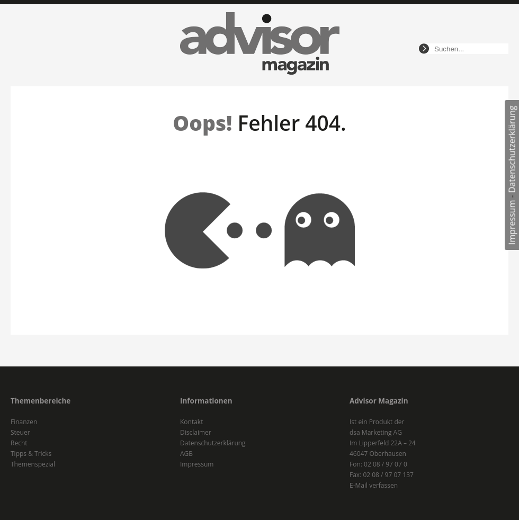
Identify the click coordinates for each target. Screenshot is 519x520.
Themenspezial (33, 464)
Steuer (20, 432)
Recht (19, 442)
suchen (424, 48)
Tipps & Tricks (31, 453)
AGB (186, 453)
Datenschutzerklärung (512, 149)
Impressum (512, 222)
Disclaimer (195, 432)
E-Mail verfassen (374, 485)
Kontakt (191, 421)
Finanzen (24, 421)
